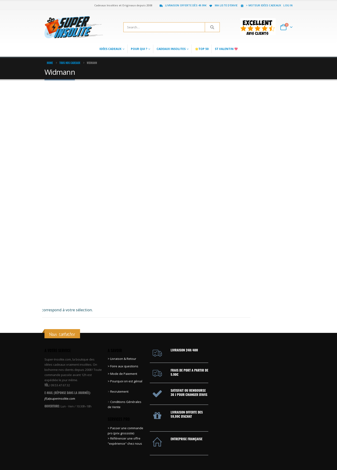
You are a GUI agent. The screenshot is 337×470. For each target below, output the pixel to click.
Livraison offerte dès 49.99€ (182, 5)
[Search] (212, 27)
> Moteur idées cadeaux (260, 5)
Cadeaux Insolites (171, 49)
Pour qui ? (139, 49)
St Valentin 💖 (226, 49)
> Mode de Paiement (122, 342)
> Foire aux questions (123, 335)
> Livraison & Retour (122, 327)
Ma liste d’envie (223, 5)
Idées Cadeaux (110, 49)
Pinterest (271, 454)
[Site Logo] (73, 27)
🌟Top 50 (202, 49)
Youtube (279, 454)
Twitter (262, 454)
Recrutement (119, 360)
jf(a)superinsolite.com (59, 367)
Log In (288, 5)
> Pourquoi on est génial (125, 350)
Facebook (253, 454)
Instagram (288, 454)
